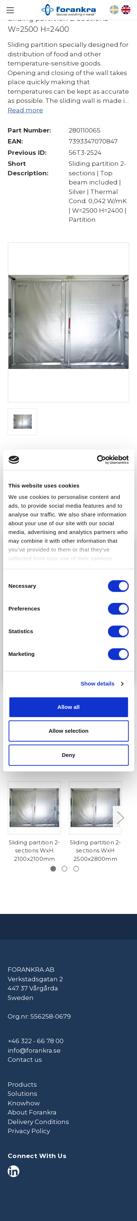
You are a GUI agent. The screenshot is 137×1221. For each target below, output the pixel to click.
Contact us (25, 1059)
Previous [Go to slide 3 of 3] (9, 817)
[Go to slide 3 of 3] (76, 868)
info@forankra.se (34, 1050)
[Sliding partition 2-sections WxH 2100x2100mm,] (34, 808)
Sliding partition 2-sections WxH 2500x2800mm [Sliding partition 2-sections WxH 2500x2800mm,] (95, 850)
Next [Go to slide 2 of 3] (120, 817)
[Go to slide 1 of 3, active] (53, 868)
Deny (68, 755)
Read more (25, 110)
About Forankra (32, 1112)
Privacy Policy (29, 1131)
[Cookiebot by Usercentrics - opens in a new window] (97, 459)
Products (22, 1084)
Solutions (22, 1093)
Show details (98, 683)
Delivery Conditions (38, 1121)
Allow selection (68, 731)
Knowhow (24, 1103)
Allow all (68, 707)
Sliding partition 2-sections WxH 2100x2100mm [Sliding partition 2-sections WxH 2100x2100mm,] (34, 850)
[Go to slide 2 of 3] (64, 868)
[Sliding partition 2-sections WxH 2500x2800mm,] (95, 808)
